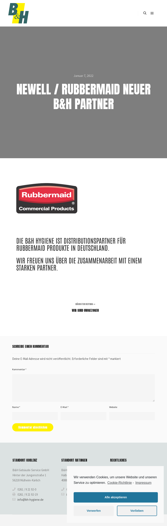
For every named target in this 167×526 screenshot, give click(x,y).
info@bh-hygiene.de (28, 499)
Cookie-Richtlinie (119, 482)
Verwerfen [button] (94, 510)
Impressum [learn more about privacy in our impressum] (143, 482)
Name (16, 407)
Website (113, 407)
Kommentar (19, 369)
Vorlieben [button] (137, 510)
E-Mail (65, 407)
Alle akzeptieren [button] (116, 497)
